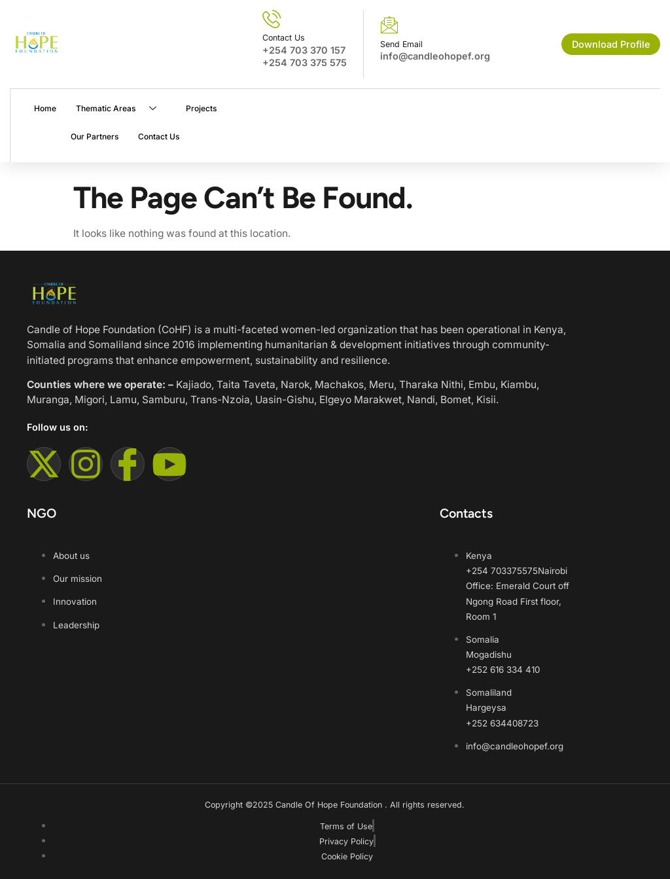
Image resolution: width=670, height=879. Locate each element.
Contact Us (158, 136)
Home (44, 108)
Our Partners (94, 136)
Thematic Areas (120, 108)
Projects (200, 108)
